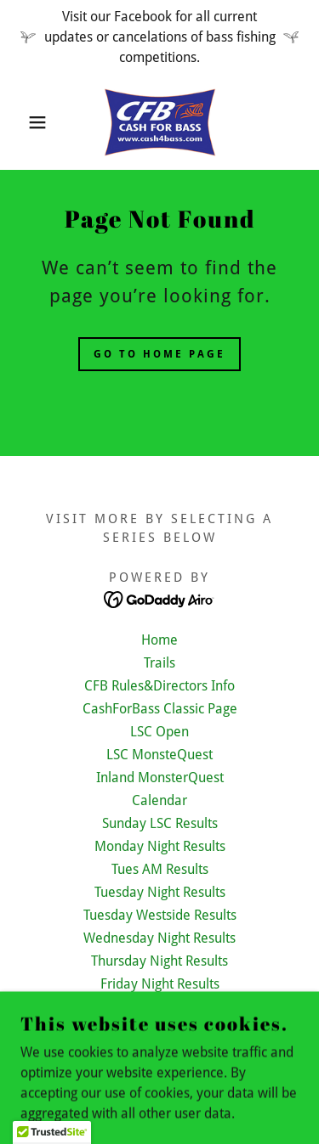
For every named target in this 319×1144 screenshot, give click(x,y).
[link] (160, 122)
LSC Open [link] (159, 732)
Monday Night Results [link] (159, 846)
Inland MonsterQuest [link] (160, 777)
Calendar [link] (159, 800)
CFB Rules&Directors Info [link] (159, 686)
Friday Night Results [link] (159, 984)
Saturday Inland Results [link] (160, 1007)
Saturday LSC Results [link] (159, 1030)
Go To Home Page (159, 354)
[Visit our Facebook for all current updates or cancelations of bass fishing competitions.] (159, 37)
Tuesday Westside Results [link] (159, 915)
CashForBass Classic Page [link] (160, 709)
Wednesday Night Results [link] (159, 938)
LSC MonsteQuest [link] (159, 755)
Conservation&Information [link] (159, 1053)
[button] (25, 122)
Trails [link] (159, 663)
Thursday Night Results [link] (159, 961)
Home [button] (159, 640)
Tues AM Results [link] (159, 869)
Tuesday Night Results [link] (159, 892)
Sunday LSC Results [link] (160, 823)
